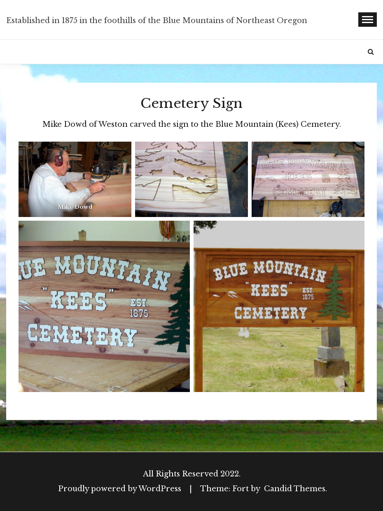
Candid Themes (294, 488)
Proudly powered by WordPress (120, 488)
